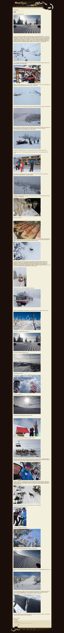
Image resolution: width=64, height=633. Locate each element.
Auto (24, 6)
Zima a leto (27, 6)
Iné (39, 6)
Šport (21, 6)
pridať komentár (15, 619)
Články (17, 6)
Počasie (16, 621)
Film (42, 6)
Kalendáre (32, 6)
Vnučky (36, 6)
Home (14, 6)
